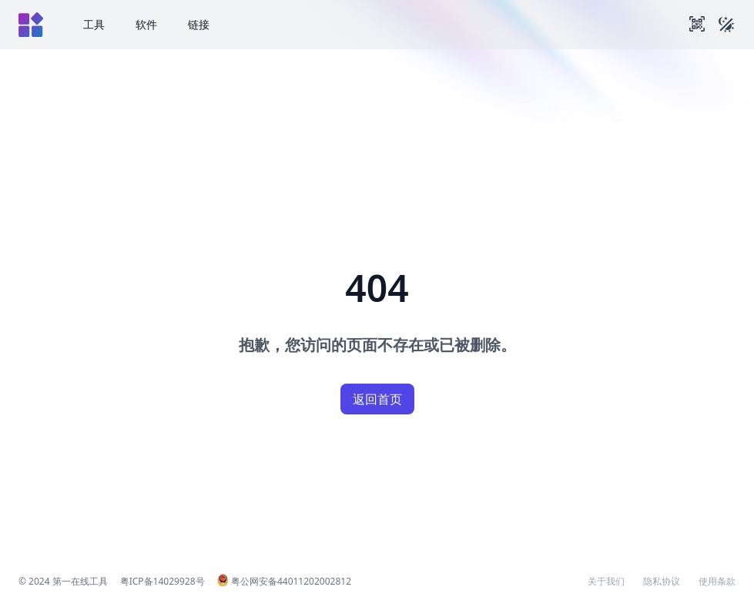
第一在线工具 (80, 581)
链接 (198, 24)
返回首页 (377, 399)
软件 (146, 24)
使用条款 (717, 581)
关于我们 (606, 581)
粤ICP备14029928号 (162, 581)
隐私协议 (661, 581)
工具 (94, 24)
